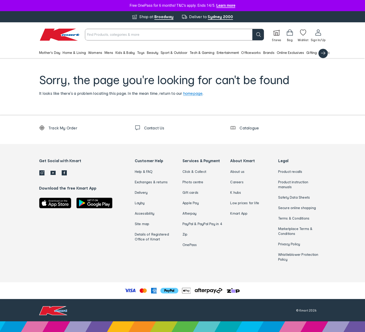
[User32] (318, 34)
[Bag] (290, 34)
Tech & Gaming (202, 53)
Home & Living (74, 53)
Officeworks (251, 53)
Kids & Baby (125, 53)
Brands (268, 53)
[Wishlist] (303, 34)
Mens (109, 53)
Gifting (311, 53)
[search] (258, 34)
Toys (141, 53)
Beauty (152, 53)
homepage (193, 93)
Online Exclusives (290, 53)
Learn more (225, 5)
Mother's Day (49, 53)
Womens (95, 53)
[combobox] (174, 34)
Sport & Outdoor (174, 53)
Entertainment (228, 53)
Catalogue (328, 53)
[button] (182, 52)
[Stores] (276, 34)
